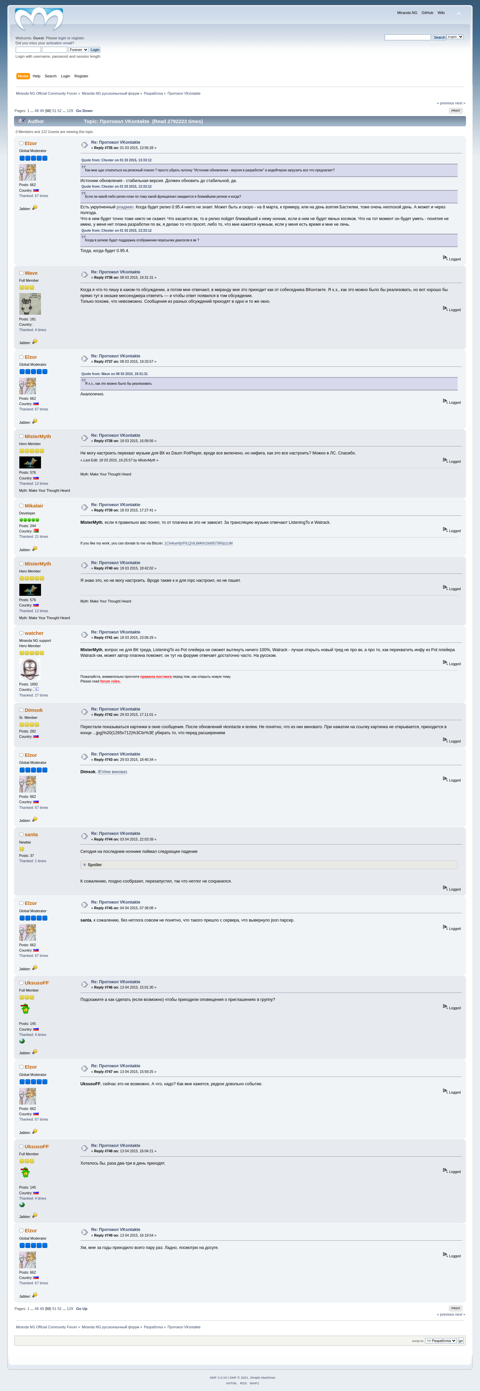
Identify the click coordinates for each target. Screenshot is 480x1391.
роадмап (125, 207)
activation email (59, 43)
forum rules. (110, 681)
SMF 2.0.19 (218, 1377)
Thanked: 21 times (33, 536)
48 (37, 111)
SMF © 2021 (239, 1377)
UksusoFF (37, 983)
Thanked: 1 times (32, 861)
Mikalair (34, 505)
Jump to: (418, 1341)
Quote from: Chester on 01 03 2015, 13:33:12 (116, 160)
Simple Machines (262, 1377)
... (32, 111)
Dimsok (34, 710)
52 (59, 111)
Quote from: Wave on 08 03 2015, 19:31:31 (114, 374)
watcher (34, 633)
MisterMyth (38, 436)
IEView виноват (112, 772)
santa (31, 834)
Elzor (31, 143)
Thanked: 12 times (33, 483)
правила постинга (156, 676)
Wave (31, 273)
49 (42, 111)
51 (54, 111)
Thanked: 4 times (32, 330)
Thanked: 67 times (33, 196)
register (78, 38)
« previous (445, 103)
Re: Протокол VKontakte (115, 142)
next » (460, 103)
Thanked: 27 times (33, 695)
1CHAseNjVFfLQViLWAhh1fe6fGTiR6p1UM (198, 543)
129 (70, 111)
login (62, 38)
